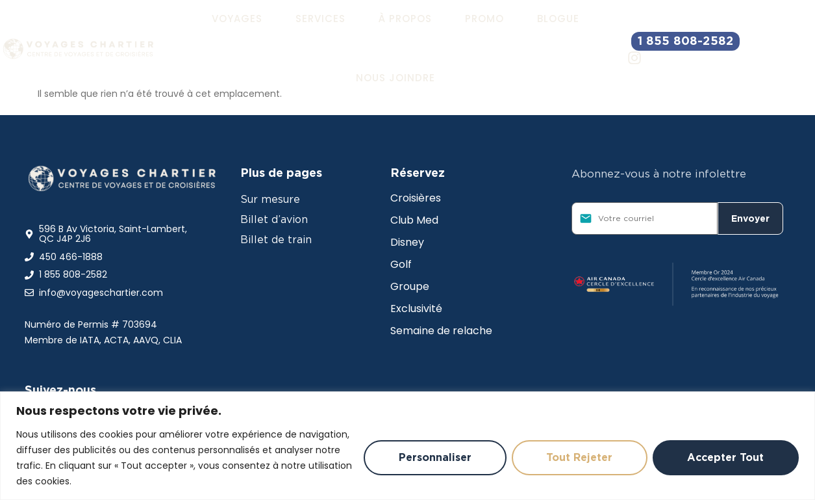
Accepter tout (725, 457)
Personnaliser (433, 457)
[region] (407, 445)
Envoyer (750, 218)
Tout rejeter (578, 457)
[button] (237, 19)
